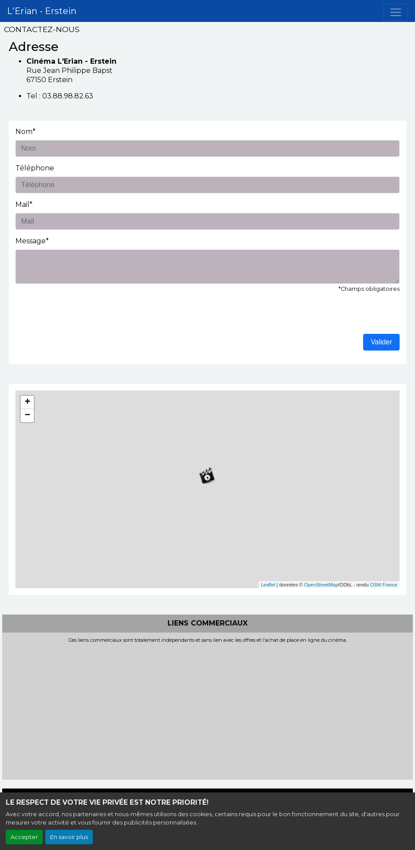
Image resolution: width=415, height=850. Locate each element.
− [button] (27, 415)
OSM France (383, 584)
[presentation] (82, 317)
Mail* (24, 204)
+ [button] (27, 402)
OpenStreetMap (321, 584)
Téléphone (34, 168)
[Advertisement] (207, 708)
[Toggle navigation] (395, 12)
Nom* (25, 131)
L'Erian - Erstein (41, 11)
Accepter (24, 837)
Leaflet (268, 584)
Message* (32, 241)
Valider (381, 342)
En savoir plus (69, 837)
